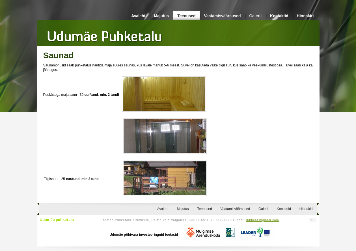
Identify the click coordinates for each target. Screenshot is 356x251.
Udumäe (105, 34)
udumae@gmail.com (262, 220)
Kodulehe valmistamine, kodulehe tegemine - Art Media (313, 220)
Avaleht (138, 16)
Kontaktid (279, 16)
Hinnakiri (305, 16)
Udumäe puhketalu (57, 220)
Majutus (161, 16)
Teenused (186, 16)
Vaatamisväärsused (222, 16)
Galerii (255, 16)
